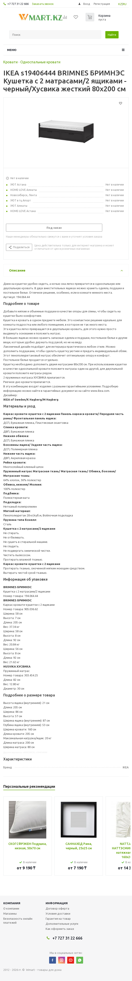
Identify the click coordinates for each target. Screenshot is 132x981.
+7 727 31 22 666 (18, 3)
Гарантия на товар (58, 918)
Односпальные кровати (40, 62)
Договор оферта (57, 908)
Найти (112, 34)
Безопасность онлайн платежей (17, 920)
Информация (57, 903)
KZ (120, 4)
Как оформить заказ (60, 928)
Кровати (10, 62)
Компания (11, 903)
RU (124, 4)
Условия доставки (58, 913)
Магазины (10, 913)
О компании (11, 908)
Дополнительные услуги (62, 923)
